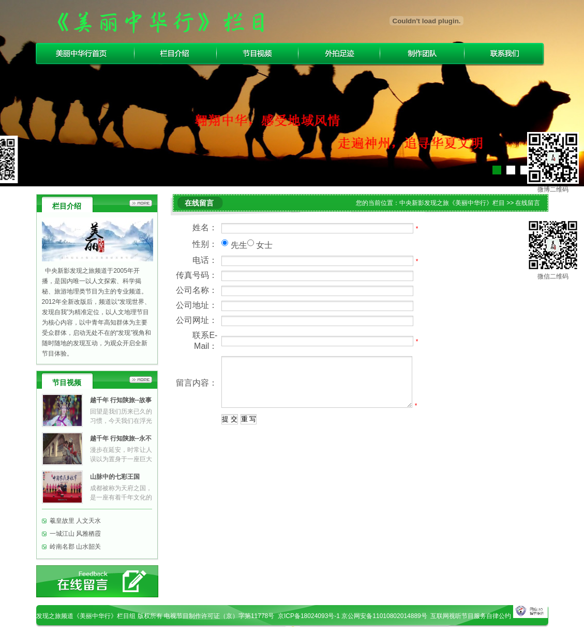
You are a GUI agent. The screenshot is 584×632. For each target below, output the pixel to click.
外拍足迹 (339, 53)
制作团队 (422, 53)
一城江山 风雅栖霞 (75, 533)
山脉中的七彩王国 (115, 476)
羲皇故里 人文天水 (75, 520)
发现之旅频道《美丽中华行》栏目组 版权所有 (100, 616)
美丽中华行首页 (84, 53)
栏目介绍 (175, 53)
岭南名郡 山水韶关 (75, 546)
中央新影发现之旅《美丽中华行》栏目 (452, 203)
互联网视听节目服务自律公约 (470, 616)
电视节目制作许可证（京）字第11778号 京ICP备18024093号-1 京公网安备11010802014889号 (297, 616)
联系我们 (505, 53)
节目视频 (257, 53)
